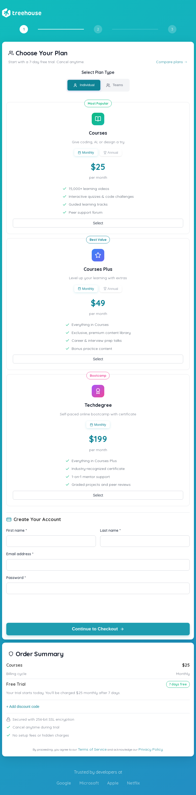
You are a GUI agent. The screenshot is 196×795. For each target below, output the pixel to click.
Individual (84, 85)
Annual (110, 152)
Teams (114, 85)
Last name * (110, 530)
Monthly (86, 152)
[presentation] (46, 608)
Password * (16, 577)
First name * (16, 530)
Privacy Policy (151, 749)
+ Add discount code (22, 706)
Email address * (19, 554)
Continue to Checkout (98, 628)
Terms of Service (92, 749)
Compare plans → (172, 61)
